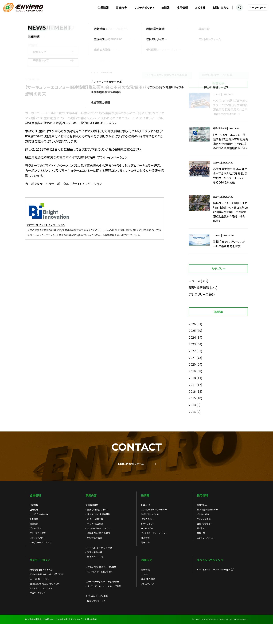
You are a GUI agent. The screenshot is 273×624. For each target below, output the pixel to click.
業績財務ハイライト (150, 514)
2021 (192, 357)
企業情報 (103, 7)
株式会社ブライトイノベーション (46, 225)
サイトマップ (76, 619)
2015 (192, 398)
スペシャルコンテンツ (210, 560)
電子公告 (145, 542)
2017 (192, 384)
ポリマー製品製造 (95, 523)
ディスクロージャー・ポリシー (154, 532)
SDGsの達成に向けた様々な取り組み (46, 574)
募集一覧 (201, 532)
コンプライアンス (37, 537)
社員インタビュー (204, 523)
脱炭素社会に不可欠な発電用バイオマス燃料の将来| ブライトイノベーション (76, 157)
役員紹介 (34, 523)
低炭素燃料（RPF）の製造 (98, 532)
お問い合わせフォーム (131, 464)
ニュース (194, 280)
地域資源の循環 (94, 537)
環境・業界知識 (199, 287)
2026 (192, 324)
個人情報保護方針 (33, 619)
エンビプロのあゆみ (39, 514)
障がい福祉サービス (96, 600)
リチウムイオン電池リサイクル (100, 571)
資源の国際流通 (94, 552)
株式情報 (145, 537)
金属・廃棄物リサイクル (97, 509)
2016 (192, 391)
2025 (192, 330)
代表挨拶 (34, 504)
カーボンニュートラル (39, 578)
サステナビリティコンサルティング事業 (104, 586)
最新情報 (145, 569)
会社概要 (34, 518)
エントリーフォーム (205, 537)
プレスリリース (198, 294)
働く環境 (201, 528)
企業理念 (34, 509)
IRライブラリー (147, 523)
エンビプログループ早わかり (154, 509)
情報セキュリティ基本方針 (56, 619)
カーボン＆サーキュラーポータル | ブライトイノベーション (63, 183)
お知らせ (200, 7)
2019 (192, 371)
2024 (192, 337)
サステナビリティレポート (41, 588)
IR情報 (165, 7)
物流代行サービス (95, 556)
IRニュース (146, 504)
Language (256, 7)
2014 (192, 404)
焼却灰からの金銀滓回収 (98, 514)
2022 (192, 351)
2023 (192, 344)
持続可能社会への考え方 (41, 569)
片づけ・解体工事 (95, 518)
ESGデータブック (37, 592)
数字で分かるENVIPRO (207, 509)
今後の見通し (147, 518)
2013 (192, 411)
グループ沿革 (36, 528)
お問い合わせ (220, 7)
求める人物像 (203, 514)
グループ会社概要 (38, 532)
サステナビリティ (144, 7)
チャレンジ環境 (204, 518)
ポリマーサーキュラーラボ (98, 528)
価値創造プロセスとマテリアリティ (45, 583)
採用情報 (182, 7)
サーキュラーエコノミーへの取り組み (213, 569)
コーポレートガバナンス (40, 542)
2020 (192, 364)
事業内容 (121, 7)
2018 (192, 377)
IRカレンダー (147, 528)
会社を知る (202, 504)
